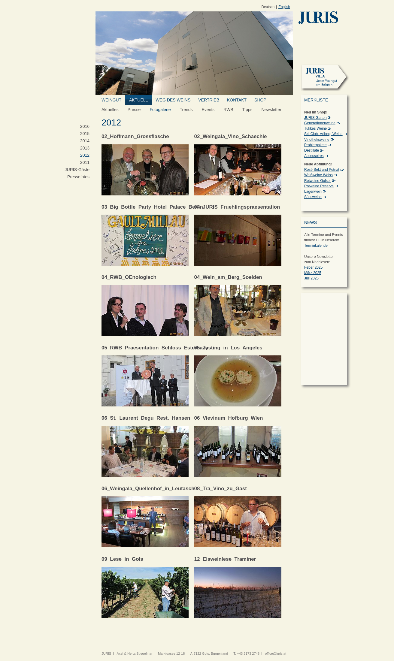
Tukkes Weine (315, 128)
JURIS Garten (315, 118)
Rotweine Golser (317, 181)
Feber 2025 (313, 267)
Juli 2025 (311, 278)
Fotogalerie (160, 109)
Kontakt (237, 100)
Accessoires (314, 156)
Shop (260, 100)
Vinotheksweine (316, 139)
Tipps (247, 109)
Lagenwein (313, 191)
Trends (186, 109)
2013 (84, 148)
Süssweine (313, 197)
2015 (84, 133)
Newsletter (271, 109)
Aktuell (138, 100)
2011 (84, 162)
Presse (134, 109)
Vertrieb (208, 100)
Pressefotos (78, 176)
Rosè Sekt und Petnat (321, 170)
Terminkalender (316, 245)
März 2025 (312, 273)
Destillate (311, 150)
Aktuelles (110, 109)
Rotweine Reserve (319, 186)
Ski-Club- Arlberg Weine (323, 134)
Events (208, 109)
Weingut (111, 100)
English (284, 7)
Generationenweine (319, 123)
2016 (84, 126)
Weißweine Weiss (318, 175)
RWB (228, 109)
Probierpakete (315, 145)
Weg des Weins (173, 100)
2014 (84, 140)
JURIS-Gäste (77, 169)
